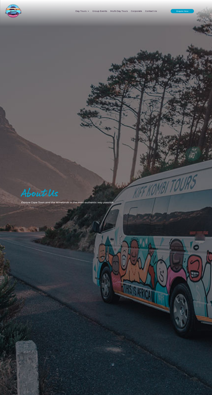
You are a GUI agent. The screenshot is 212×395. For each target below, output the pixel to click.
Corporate (136, 11)
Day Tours (81, 11)
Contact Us (151, 11)
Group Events (99, 11)
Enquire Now (182, 11)
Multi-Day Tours (119, 11)
